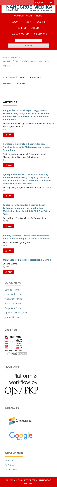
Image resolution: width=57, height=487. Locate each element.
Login (28, 21)
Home (39, 15)
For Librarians (11, 469)
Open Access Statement (16, 312)
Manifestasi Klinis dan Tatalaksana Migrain (27, 259)
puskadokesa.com (22, 15)
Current (21, 28)
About (15, 21)
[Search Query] (28, 40)
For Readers (10, 460)
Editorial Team (12, 289)
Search (28, 46)
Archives (35, 28)
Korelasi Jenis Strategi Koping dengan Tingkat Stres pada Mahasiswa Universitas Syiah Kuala (26, 146)
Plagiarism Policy (13, 308)
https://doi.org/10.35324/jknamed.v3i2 (26, 77)
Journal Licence (12, 317)
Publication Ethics (13, 298)
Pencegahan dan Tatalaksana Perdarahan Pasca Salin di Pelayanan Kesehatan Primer (26, 237)
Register (40, 21)
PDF (9, 134)
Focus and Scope (13, 294)
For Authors (10, 465)
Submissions (40, 34)
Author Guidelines (13, 303)
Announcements (20, 34)
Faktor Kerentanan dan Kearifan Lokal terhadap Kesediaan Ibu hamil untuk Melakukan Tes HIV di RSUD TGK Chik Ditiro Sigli (26, 209)
